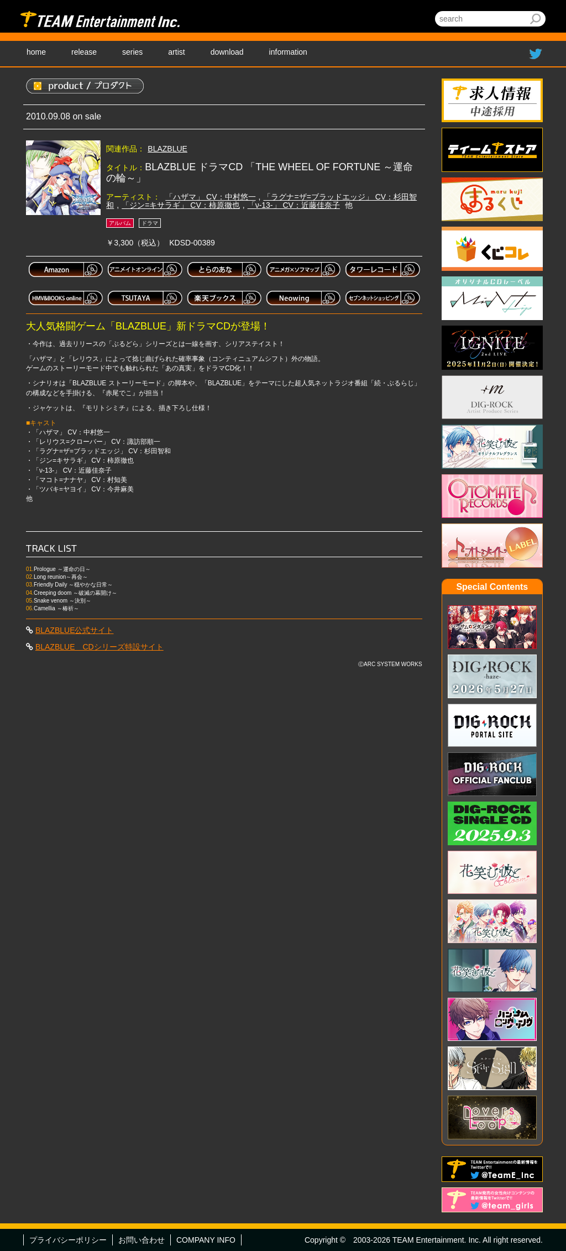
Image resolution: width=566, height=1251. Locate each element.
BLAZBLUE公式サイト (74, 630)
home (36, 52)
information (288, 52)
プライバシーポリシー (68, 1240)
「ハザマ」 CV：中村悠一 (210, 196)
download (227, 52)
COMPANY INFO (205, 1240)
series (132, 52)
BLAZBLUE (167, 148)
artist (176, 52)
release (84, 52)
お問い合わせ (141, 1240)
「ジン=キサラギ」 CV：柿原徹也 (181, 205)
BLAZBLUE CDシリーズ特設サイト (99, 646)
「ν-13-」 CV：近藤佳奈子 (294, 205)
